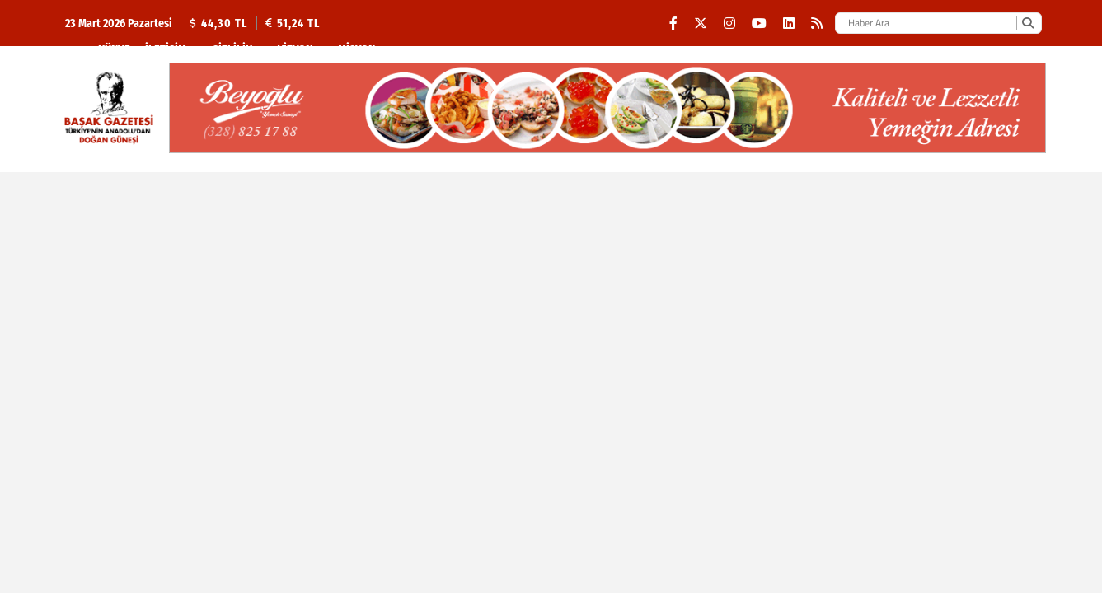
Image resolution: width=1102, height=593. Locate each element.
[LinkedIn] (789, 23)
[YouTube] (759, 23)
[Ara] (1027, 23)
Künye (114, 50)
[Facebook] (673, 23)
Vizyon (295, 50)
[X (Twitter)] (700, 23)
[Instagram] (729, 23)
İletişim (165, 50)
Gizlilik (232, 50)
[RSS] (817, 23)
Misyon (356, 50)
